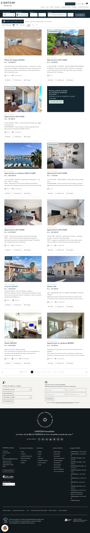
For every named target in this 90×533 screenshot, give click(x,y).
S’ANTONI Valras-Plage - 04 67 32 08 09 (78, 487)
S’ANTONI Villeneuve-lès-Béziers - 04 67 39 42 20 (77, 493)
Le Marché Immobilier (83, 7)
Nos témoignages (58, 460)
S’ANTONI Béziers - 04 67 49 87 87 (78, 497)
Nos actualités (57, 464)
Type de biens (19, 12)
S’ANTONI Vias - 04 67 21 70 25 (78, 490)
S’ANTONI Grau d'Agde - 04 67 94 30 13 (78, 462)
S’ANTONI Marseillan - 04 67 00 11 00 (78, 471)
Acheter (43, 7)
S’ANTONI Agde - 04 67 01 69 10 (78, 451)
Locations (23, 454)
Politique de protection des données (39, 510)
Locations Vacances (42, 460)
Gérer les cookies (53, 510)
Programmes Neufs (25, 458)
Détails (7, 80)
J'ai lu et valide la (51, 402)
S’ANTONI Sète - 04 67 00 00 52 (78, 483)
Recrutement (57, 467)
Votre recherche (6, 12)
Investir (39, 464)
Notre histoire (57, 451)
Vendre (51, 7)
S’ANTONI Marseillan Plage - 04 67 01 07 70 (78, 466)
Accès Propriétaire (63, 510)
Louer (47, 7)
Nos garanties (57, 462)
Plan (28, 510)
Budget (31, 12)
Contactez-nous (70, 3)
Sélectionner (17, 80)
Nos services (57, 454)
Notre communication (59, 458)
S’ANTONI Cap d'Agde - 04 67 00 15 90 (78, 458)
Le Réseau (74, 7)
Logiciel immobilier (77, 519)
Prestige (23, 462)
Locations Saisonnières (26, 456)
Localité (49, 12)
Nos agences (57, 456)
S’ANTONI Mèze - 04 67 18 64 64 (78, 475)
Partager (27, 80)
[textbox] (57, 15)
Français (8, 484)
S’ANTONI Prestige (75, 500)
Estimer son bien (42, 462)
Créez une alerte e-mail (13, 21)
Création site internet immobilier (80, 520)
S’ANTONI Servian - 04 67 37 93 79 (78, 479)
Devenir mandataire (59, 469)
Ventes (22, 451)
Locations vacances (65, 7)
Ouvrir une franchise (59, 471)
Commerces (24, 460)
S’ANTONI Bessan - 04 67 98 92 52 (78, 454)
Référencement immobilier (79, 521)
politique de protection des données (64, 402)
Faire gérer (57, 7)
